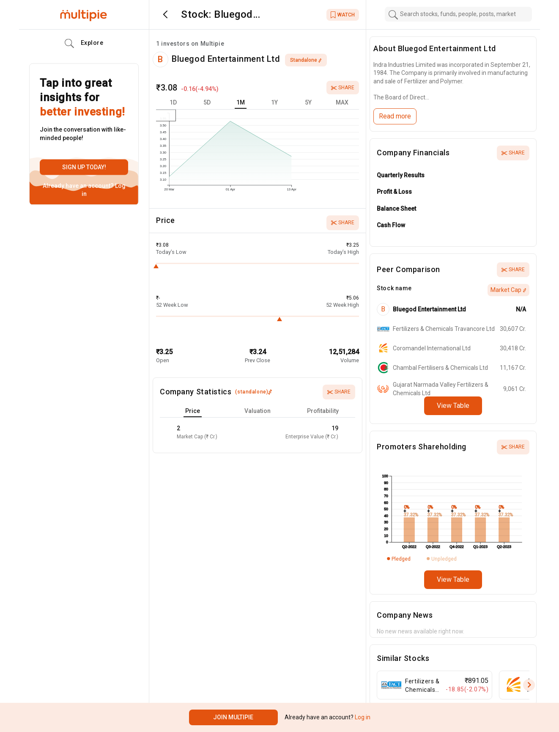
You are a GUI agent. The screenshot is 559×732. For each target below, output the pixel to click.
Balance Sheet (396, 208)
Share (342, 88)
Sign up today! (84, 167)
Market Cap (508, 289)
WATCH (343, 14)
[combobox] (458, 14)
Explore (84, 43)
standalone (306, 60)
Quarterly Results (401, 175)
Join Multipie (233, 717)
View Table (453, 406)
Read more (395, 116)
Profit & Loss (394, 191)
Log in (361, 717)
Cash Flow (391, 225)
